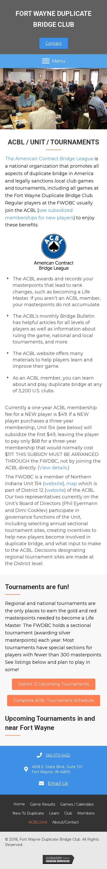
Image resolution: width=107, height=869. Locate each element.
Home (19, 804)
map (71, 483)
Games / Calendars (77, 804)
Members (86, 813)
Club (68, 813)
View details (53, 468)
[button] (53, 43)
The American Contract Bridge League (49, 159)
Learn (54, 813)
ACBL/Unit (37, 822)
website (53, 483)
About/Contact (65, 822)
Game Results (42, 804)
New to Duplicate (28, 813)
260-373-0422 (58, 755)
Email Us (58, 783)
